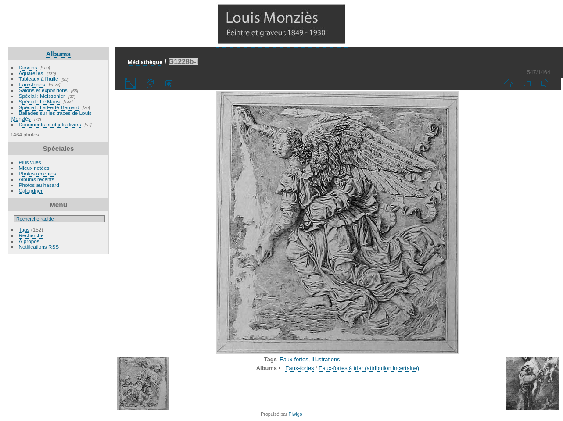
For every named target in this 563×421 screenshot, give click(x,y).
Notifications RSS (39, 247)
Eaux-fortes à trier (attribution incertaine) (369, 368)
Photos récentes (37, 173)
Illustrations (326, 359)
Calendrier (31, 190)
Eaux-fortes (32, 84)
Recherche (31, 235)
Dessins (28, 67)
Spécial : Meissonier (42, 96)
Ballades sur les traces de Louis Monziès (51, 115)
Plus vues (30, 162)
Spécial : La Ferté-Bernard (49, 107)
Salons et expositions (43, 90)
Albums (58, 53)
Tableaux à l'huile (38, 79)
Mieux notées (34, 168)
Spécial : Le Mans (39, 101)
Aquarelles (31, 73)
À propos (29, 241)
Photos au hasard (39, 185)
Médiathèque (145, 62)
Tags (24, 229)
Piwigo (295, 414)
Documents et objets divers (50, 124)
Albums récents (36, 179)
